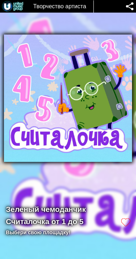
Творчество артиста (59, 6)
